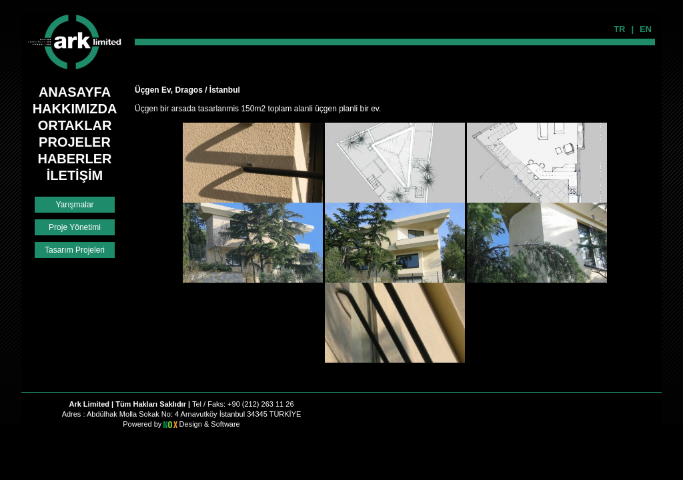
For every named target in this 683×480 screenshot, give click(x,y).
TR (619, 29)
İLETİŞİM (75, 175)
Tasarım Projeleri (75, 250)
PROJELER (75, 142)
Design (191, 424)
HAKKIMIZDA (75, 108)
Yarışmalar (74, 204)
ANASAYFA (75, 92)
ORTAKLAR (75, 125)
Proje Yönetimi (75, 227)
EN (646, 29)
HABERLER (74, 158)
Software (225, 424)
